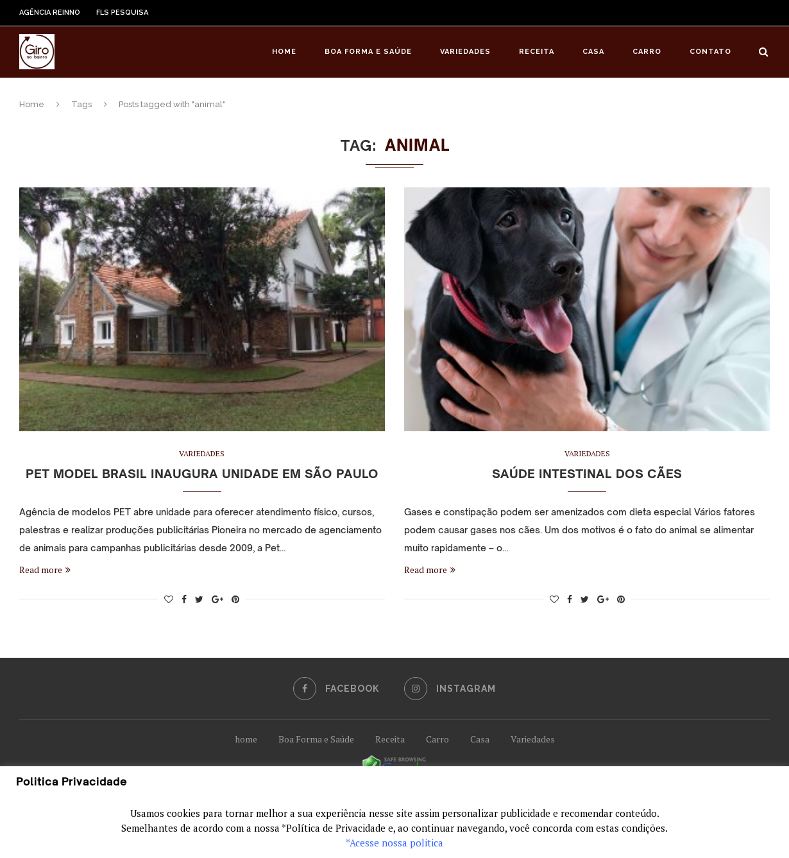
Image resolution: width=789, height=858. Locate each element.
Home (284, 51)
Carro (646, 51)
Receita (536, 51)
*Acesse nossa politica (394, 842)
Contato (710, 51)
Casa (593, 51)
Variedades (465, 51)
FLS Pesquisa (122, 12)
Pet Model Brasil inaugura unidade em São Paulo (202, 474)
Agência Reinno (49, 12)
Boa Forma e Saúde (368, 51)
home (246, 739)
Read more (45, 569)
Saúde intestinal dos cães (587, 474)
